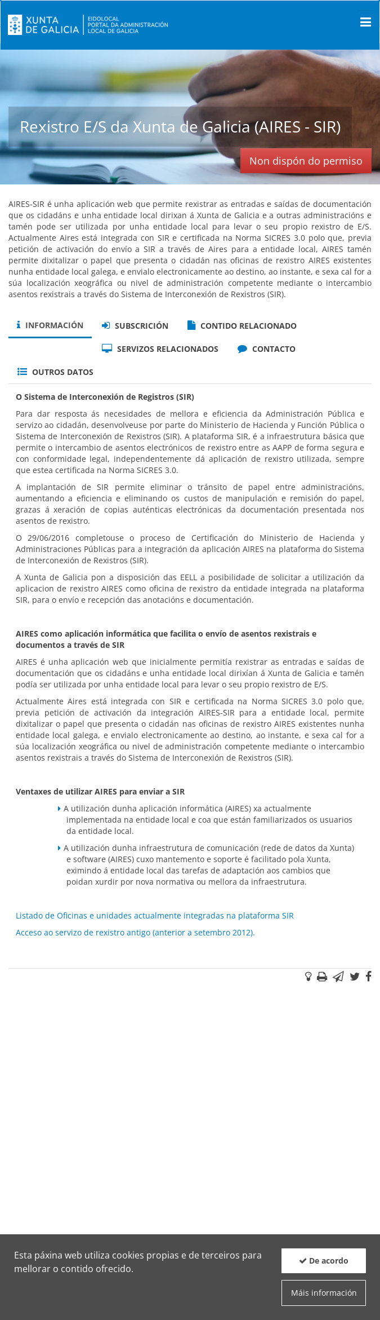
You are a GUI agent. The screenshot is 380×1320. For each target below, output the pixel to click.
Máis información (324, 1292)
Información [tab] (50, 325)
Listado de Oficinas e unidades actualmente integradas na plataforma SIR (155, 915)
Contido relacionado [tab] (242, 325)
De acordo (323, 1260)
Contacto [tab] (267, 348)
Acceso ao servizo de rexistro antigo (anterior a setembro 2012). (135, 932)
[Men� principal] (365, 22)
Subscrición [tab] (135, 325)
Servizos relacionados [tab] (160, 348)
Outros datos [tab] (55, 372)
